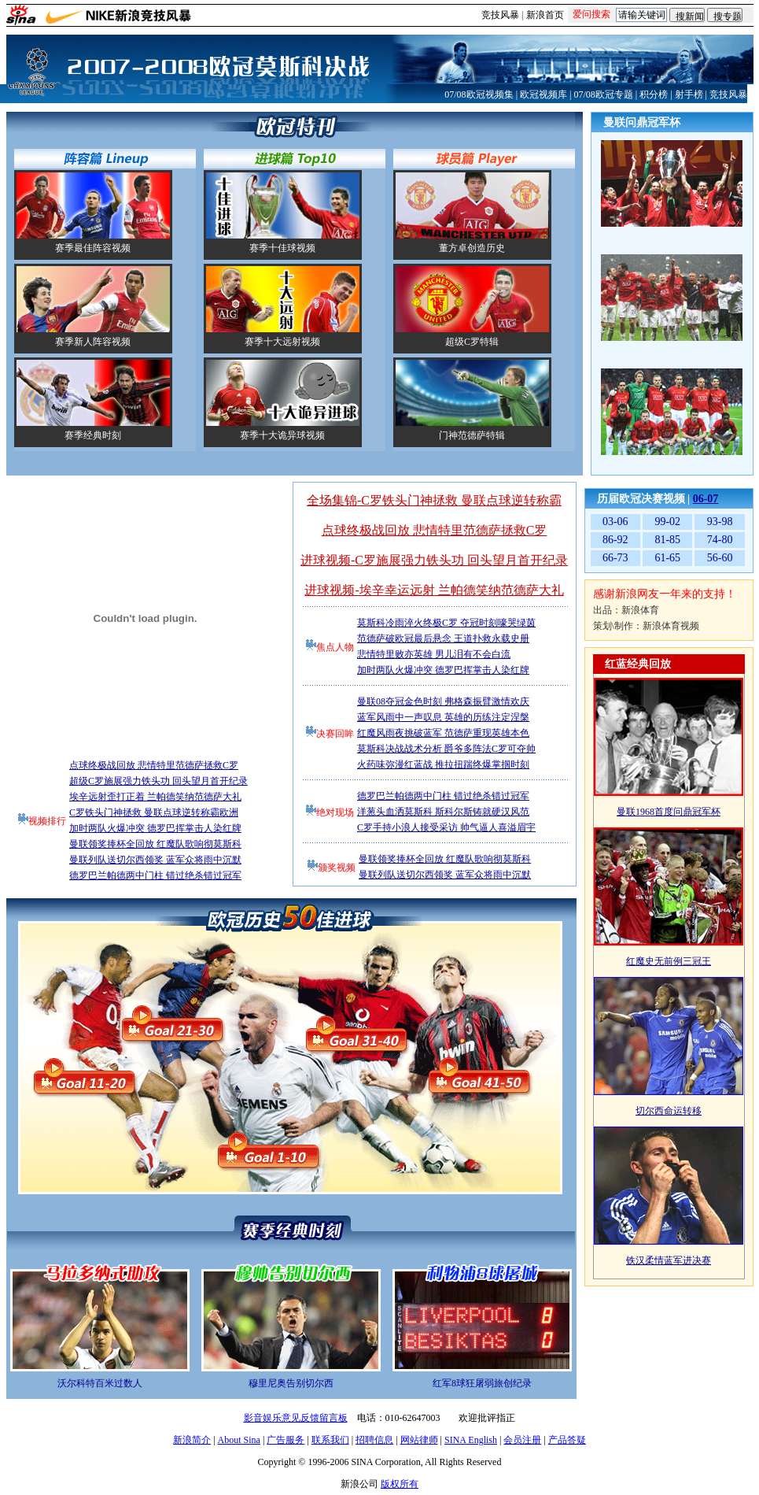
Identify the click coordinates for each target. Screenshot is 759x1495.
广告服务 (285, 1439)
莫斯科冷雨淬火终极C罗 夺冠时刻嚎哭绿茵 (446, 622)
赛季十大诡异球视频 (282, 435)
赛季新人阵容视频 (93, 341)
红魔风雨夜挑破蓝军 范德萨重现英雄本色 (443, 732)
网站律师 (419, 1439)
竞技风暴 (500, 14)
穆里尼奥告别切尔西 (291, 1383)
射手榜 (689, 94)
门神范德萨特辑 (472, 435)
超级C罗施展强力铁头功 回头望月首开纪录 (158, 780)
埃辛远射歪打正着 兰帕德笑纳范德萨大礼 (155, 796)
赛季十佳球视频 (282, 247)
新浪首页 (545, 14)
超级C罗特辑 (472, 341)
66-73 (615, 558)
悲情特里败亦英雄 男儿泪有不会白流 (433, 654)
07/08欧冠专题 (602, 94)
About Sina (239, 1439)
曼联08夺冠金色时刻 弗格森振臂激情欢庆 (443, 701)
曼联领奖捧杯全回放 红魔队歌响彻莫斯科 (155, 843)
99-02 (667, 521)
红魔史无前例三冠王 (668, 961)
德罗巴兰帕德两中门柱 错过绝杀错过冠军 (155, 875)
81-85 (667, 540)
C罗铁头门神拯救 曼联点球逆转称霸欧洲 (153, 812)
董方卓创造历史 (472, 247)
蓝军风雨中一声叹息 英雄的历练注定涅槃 (443, 717)
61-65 (667, 558)
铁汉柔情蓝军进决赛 (668, 1260)
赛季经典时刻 (92, 435)
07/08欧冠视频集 (478, 94)
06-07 (706, 499)
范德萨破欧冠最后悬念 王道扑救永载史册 (443, 638)
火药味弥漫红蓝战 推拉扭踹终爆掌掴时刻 (443, 764)
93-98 (720, 521)
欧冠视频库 (543, 94)
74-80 (720, 540)
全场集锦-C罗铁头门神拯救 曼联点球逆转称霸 (434, 500)
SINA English (470, 1439)
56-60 (720, 558)
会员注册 (522, 1439)
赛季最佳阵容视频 (93, 247)
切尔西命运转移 (669, 1110)
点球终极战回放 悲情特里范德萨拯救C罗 (153, 765)
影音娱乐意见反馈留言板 (296, 1417)
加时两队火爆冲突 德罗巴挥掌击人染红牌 (155, 828)
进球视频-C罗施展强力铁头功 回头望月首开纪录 (434, 560)
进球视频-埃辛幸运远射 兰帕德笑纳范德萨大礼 (433, 590)
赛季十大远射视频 (282, 341)
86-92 (615, 540)
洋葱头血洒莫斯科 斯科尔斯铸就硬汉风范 (443, 811)
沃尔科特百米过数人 (99, 1383)
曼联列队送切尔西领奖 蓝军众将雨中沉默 (155, 859)
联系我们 (330, 1439)
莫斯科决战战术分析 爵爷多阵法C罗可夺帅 (446, 748)
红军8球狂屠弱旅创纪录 (482, 1383)
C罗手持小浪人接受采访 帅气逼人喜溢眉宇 (446, 827)
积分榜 (653, 94)
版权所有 (399, 1483)
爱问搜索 (591, 14)
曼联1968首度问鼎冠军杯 (668, 811)
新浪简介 (192, 1439)
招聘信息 (374, 1439)
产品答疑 (567, 1439)
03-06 (615, 521)
